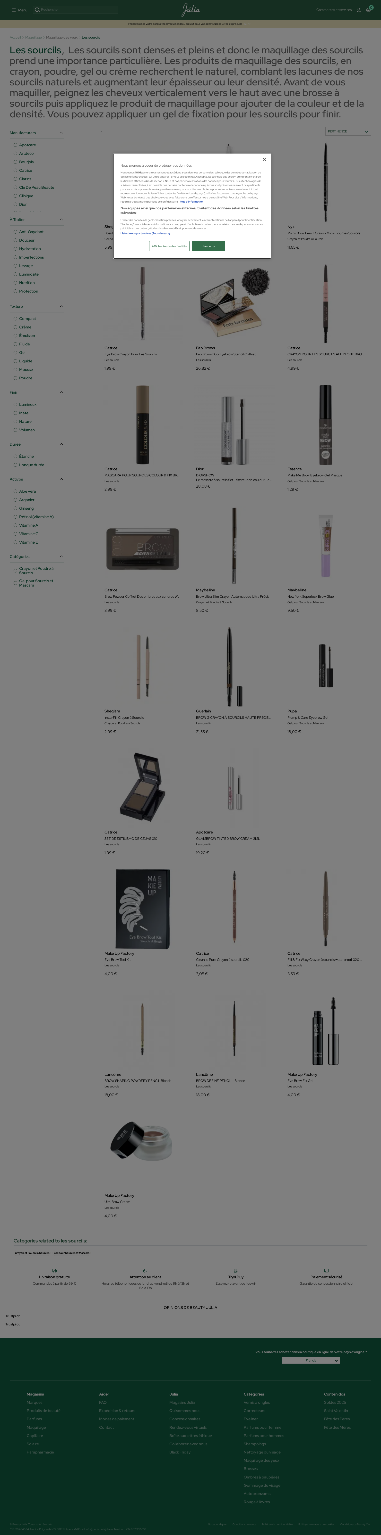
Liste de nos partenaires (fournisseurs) (145, 233)
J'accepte (208, 246)
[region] (192, 206)
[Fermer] (264, 159)
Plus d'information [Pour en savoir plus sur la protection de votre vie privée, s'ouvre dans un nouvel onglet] (192, 201)
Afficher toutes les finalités (169, 246)
